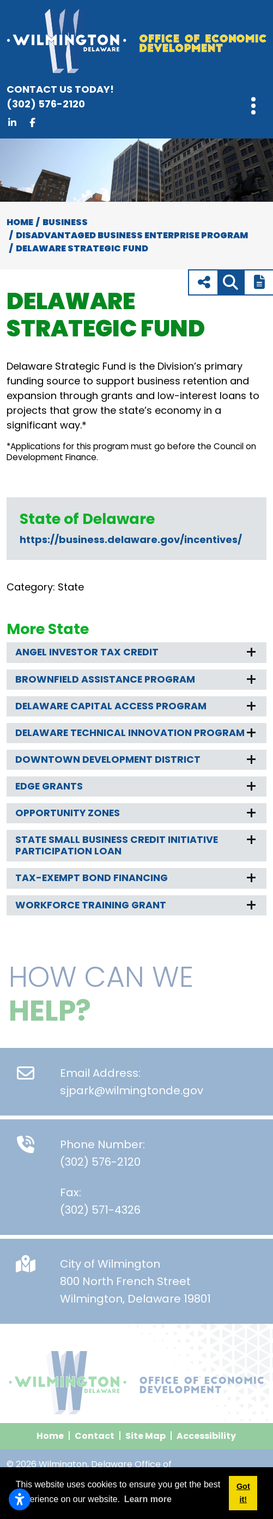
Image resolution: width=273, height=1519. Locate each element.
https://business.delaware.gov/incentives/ (131, 539)
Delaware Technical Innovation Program (130, 732)
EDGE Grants (49, 786)
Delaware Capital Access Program (111, 706)
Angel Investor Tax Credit (87, 652)
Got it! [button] (243, 1493)
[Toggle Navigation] (253, 106)
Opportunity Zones (67, 812)
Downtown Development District (108, 759)
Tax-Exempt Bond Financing (91, 877)
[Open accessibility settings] (20, 1499)
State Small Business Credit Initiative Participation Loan (116, 845)
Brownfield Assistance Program (105, 679)
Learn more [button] (148, 1499)
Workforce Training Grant (90, 905)
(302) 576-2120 (111, 96)
